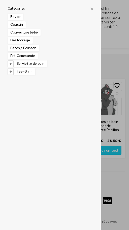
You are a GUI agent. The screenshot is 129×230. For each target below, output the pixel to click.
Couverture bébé (24, 32)
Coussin (16, 24)
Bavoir (15, 17)
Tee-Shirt (25, 71)
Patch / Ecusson (23, 48)
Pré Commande (22, 56)
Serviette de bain (30, 63)
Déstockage (20, 40)
